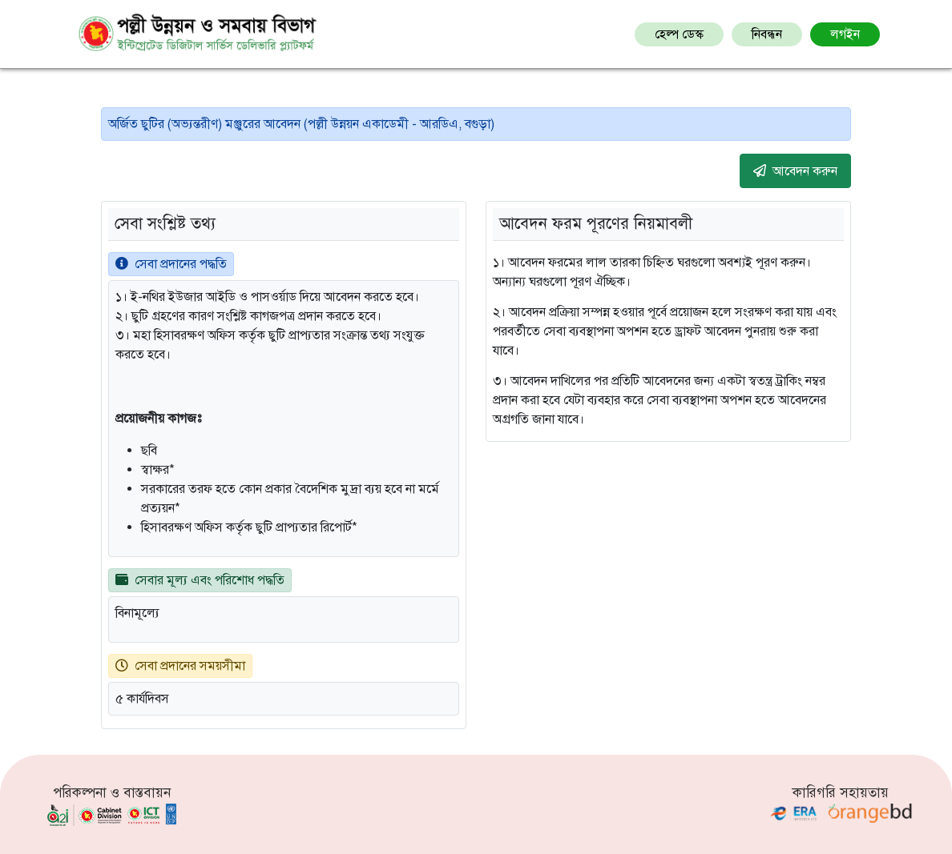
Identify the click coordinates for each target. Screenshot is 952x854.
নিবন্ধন (767, 34)
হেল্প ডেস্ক (679, 34)
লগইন (845, 34)
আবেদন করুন (795, 170)
